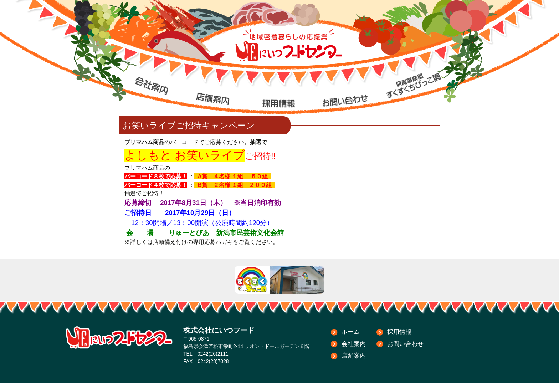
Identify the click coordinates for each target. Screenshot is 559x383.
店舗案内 (354, 355)
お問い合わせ (405, 344)
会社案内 (354, 344)
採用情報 (399, 331)
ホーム (351, 331)
